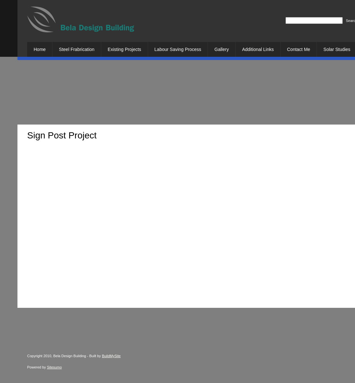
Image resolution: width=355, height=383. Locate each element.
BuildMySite (111, 356)
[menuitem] (39, 49)
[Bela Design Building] (80, 21)
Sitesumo (54, 367)
